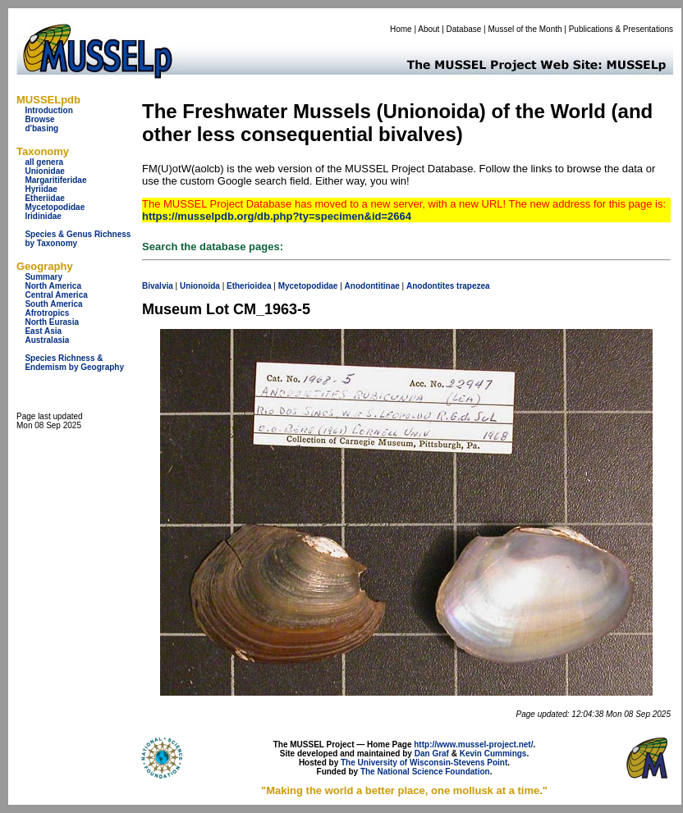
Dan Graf (432, 753)
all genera (44, 162)
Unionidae (44, 171)
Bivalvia (157, 285)
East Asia (43, 331)
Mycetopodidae (55, 207)
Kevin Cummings (493, 753)
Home (401, 29)
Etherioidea (249, 285)
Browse (39, 119)
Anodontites (430, 285)
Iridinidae (43, 216)
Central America (56, 294)
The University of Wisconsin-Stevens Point (424, 762)
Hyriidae (41, 189)
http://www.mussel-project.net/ (473, 744)
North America (53, 285)
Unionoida (200, 285)
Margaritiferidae (55, 180)
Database (464, 29)
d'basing (41, 128)
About (428, 29)
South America (53, 303)
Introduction (48, 110)
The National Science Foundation (425, 771)
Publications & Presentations (621, 29)
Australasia (47, 340)
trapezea (473, 285)
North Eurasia (52, 322)
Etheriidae (44, 198)
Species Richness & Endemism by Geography (74, 363)
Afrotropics (47, 312)
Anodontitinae (372, 285)
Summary (43, 276)
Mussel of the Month (525, 29)
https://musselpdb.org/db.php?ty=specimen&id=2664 (276, 216)
